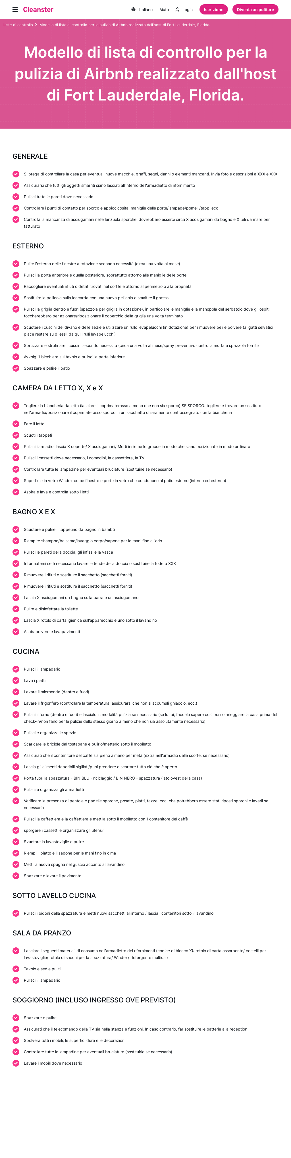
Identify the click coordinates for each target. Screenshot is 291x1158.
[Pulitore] (38, 9)
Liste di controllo (18, 25)
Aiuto (164, 9)
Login (184, 9)
